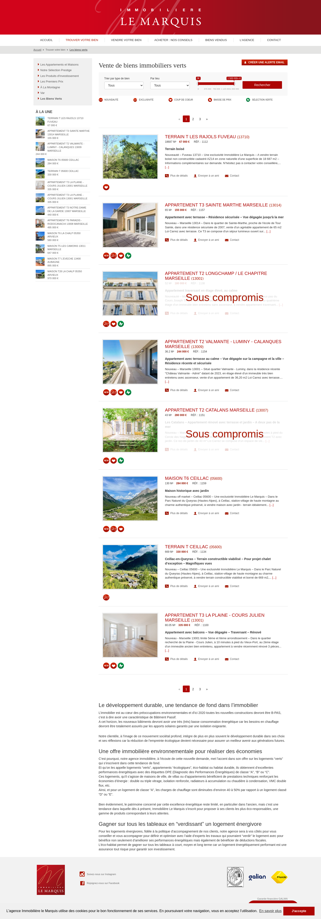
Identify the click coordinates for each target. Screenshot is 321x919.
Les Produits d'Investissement (59, 76)
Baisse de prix (222, 100)
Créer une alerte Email (266, 62)
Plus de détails (179, 175)
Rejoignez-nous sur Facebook (99, 883)
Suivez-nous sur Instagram (97, 874)
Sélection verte (262, 100)
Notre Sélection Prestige (56, 70)
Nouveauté (111, 100)
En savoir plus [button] (270, 911)
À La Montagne (50, 87)
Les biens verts (78, 49)
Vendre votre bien (126, 40)
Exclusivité (146, 100)
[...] (167, 167)
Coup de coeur (183, 100)
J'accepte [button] (299, 911)
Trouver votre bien (82, 40)
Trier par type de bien (117, 78)
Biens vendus (216, 40)
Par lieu (154, 78)
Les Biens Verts (51, 98)
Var (42, 93)
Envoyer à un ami (208, 175)
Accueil (46, 40)
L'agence (247, 40)
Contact (274, 40)
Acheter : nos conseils (173, 40)
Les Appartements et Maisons (59, 64)
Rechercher (262, 85)
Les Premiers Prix (51, 81)
